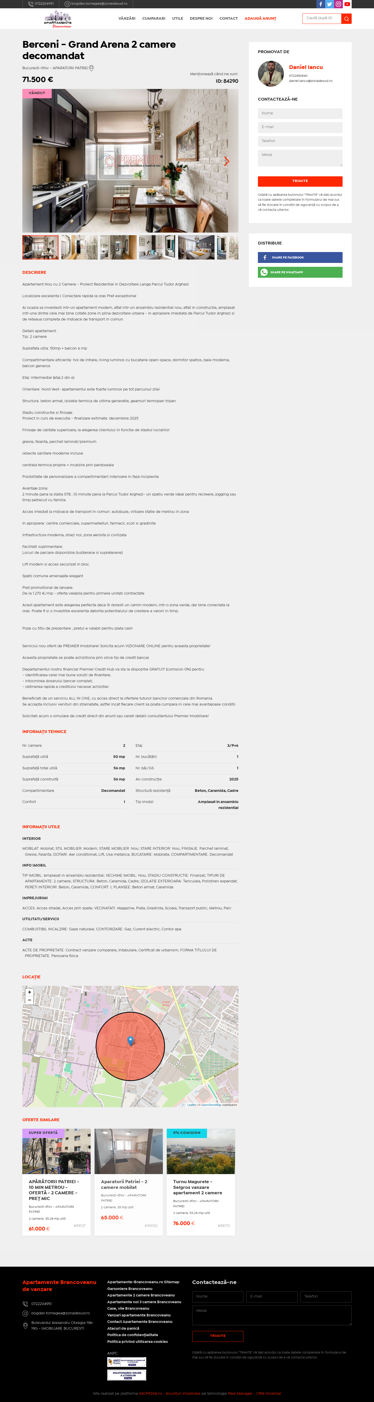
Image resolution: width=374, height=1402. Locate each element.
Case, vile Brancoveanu (128, 1308)
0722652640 (298, 75)
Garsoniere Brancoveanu (129, 1289)
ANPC (112, 1353)
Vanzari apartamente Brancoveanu (139, 1315)
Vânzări (127, 18)
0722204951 (41, 4)
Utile (177, 18)
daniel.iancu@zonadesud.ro (310, 81)
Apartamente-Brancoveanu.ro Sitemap (143, 1282)
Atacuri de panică (123, 1328)
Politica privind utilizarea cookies (137, 1341)
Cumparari (153, 18)
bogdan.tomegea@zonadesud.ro (96, 4)
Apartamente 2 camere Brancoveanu (141, 1295)
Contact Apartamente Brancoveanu (139, 1321)
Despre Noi (201, 18)
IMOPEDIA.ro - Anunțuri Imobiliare (170, 1393)
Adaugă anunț (260, 18)
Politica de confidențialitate (132, 1335)
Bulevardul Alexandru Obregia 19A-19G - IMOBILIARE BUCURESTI (62, 1325)
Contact (228, 18)
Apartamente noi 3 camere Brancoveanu (144, 1302)
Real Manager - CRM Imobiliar (254, 1393)
